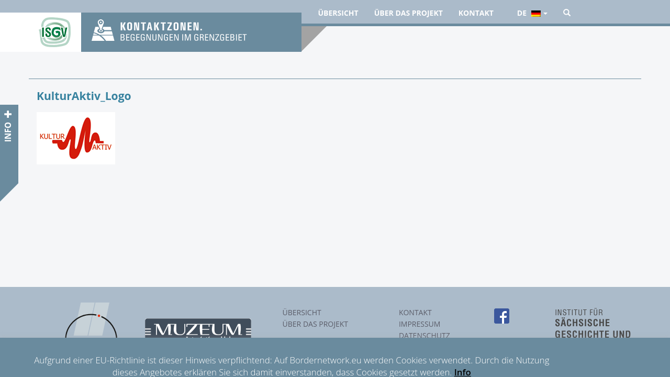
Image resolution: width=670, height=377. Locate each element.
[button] (566, 13)
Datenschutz (424, 335)
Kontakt (476, 13)
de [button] (532, 13)
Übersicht (338, 13)
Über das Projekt (408, 13)
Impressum (420, 324)
